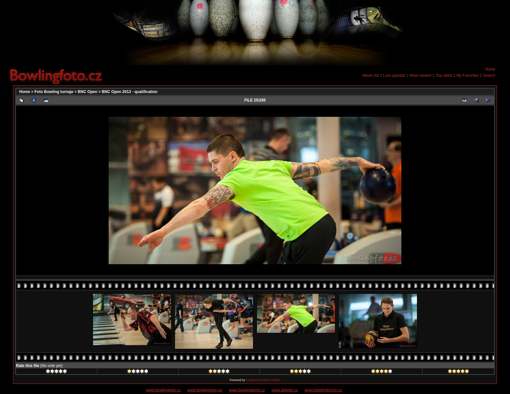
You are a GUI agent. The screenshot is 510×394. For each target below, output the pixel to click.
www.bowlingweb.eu (204, 390)
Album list (370, 75)
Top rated (444, 75)
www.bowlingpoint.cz (247, 390)
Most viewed (420, 75)
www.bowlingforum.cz (323, 390)
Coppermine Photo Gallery (263, 380)
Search (489, 75)
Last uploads (394, 75)
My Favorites (467, 75)
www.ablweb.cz (285, 390)
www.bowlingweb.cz (163, 390)
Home (490, 69)
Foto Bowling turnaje (53, 91)
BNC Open (87, 91)
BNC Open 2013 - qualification (129, 91)
